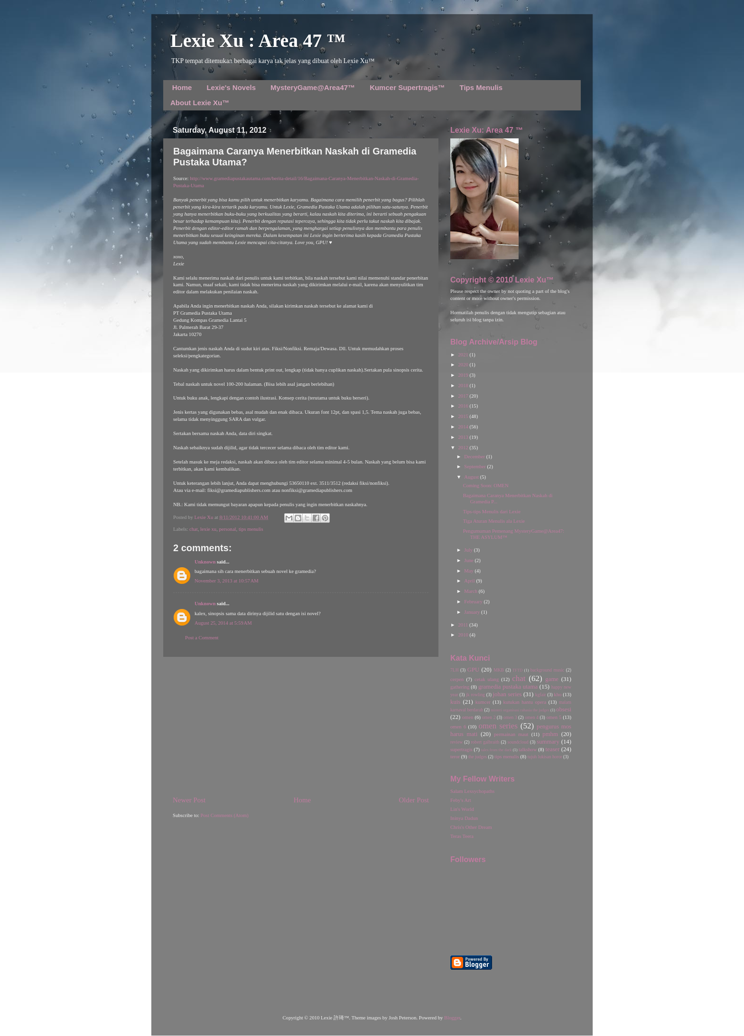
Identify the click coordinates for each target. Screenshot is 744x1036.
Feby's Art (460, 800)
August (472, 477)
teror (455, 756)
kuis (455, 702)
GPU (473, 669)
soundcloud (518, 742)
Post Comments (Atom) (225, 815)
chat (193, 529)
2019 (463, 375)
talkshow (528, 749)
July (469, 550)
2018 (463, 385)
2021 (463, 354)
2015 (463, 416)
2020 (463, 364)
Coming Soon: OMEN (486, 485)
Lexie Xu (204, 517)
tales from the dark (496, 749)
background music (547, 669)
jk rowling (475, 694)
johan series (507, 694)
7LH (454, 669)
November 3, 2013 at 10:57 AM (227, 580)
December (475, 456)
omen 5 (553, 717)
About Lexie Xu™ (199, 103)
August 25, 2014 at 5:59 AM (223, 623)
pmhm (550, 734)
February (474, 601)
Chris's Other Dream (471, 827)
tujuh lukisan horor (545, 756)
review (456, 742)
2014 (463, 426)
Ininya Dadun (464, 818)
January (472, 612)
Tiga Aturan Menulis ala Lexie (494, 521)
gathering (459, 687)
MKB (498, 669)
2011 (463, 624)
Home (182, 87)
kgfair (540, 694)
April (470, 580)
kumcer (483, 702)
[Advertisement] (301, 726)
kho (557, 694)
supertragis (461, 749)
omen (468, 717)
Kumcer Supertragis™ (407, 87)
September (475, 466)
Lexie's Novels (231, 87)
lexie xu (208, 529)
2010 (463, 634)
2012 (463, 447)
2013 (463, 437)
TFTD (517, 670)
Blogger (452, 1017)
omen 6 (458, 726)
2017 (463, 396)
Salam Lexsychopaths (472, 791)
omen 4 (532, 717)
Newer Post (189, 800)
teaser (552, 749)
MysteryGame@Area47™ (312, 87)
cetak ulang (486, 679)
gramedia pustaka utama (508, 686)
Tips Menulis (481, 87)
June (469, 560)
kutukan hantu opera (524, 702)
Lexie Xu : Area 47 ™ (257, 40)
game (551, 679)
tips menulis (251, 529)
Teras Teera (462, 836)
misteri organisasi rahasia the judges (520, 710)
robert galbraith (485, 742)
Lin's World (462, 809)
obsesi (563, 709)
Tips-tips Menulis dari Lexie (492, 511)
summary (548, 741)
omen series (498, 725)
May (469, 570)
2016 (463, 406)
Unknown (205, 561)
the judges (477, 756)
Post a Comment (201, 637)
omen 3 (510, 717)
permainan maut (511, 734)
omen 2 (489, 717)
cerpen (457, 679)
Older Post (414, 800)
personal (227, 529)
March (471, 591)
